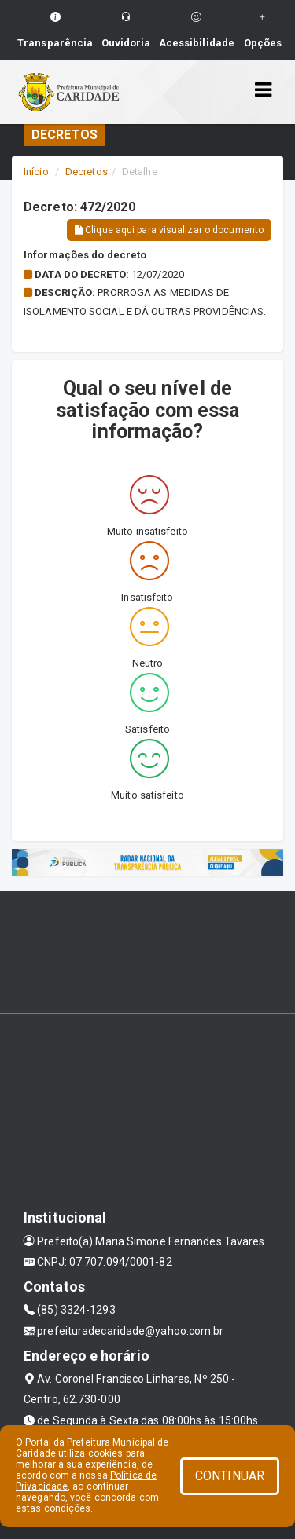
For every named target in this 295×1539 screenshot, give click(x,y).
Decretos (86, 171)
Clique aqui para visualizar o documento (169, 230)
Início (36, 171)
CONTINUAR (229, 1475)
